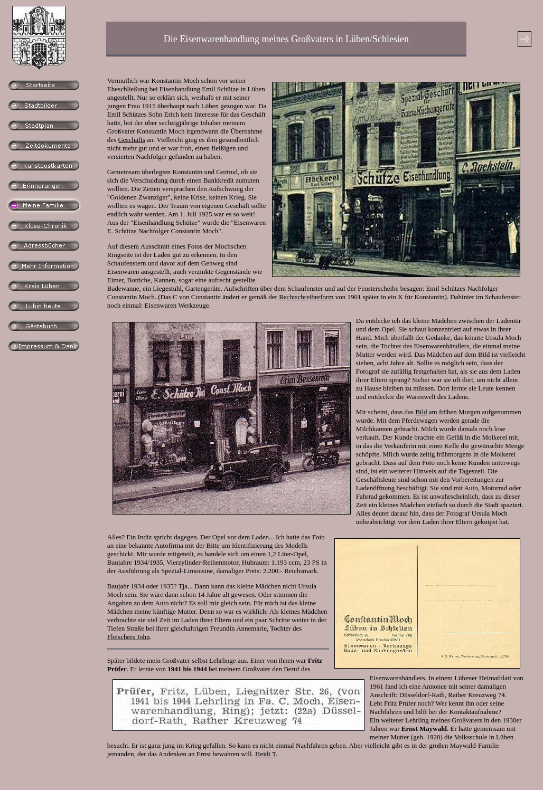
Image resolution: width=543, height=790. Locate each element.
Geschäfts (131, 140)
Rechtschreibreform (306, 297)
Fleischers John (128, 637)
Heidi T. (266, 754)
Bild (421, 412)
